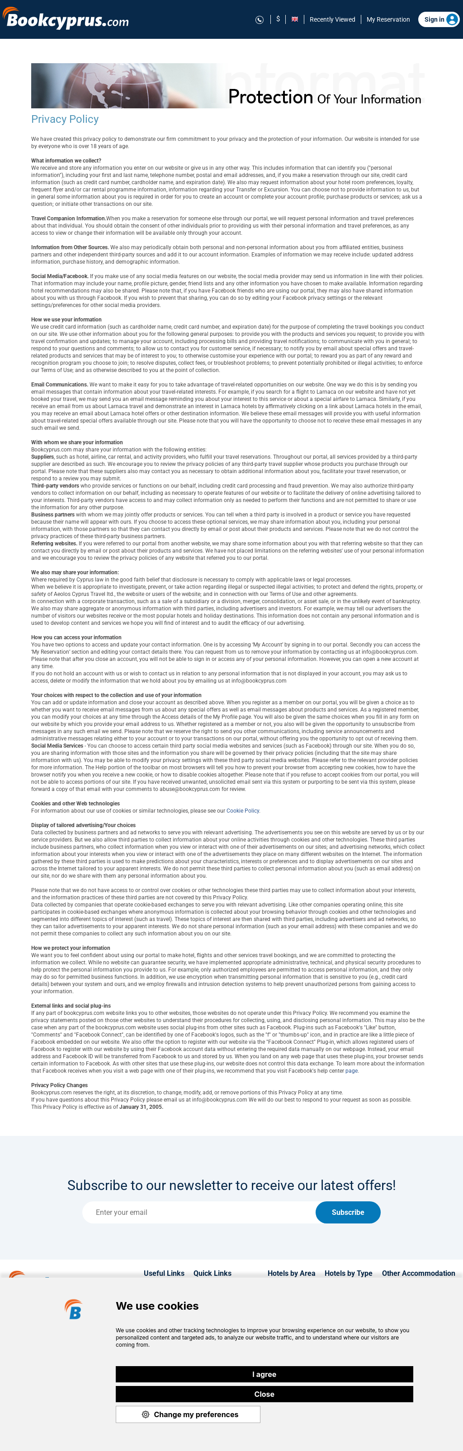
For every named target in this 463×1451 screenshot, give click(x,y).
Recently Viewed (332, 19)
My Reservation (388, 19)
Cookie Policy (243, 811)
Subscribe (348, 1212)
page (351, 1071)
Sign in (441, 19)
